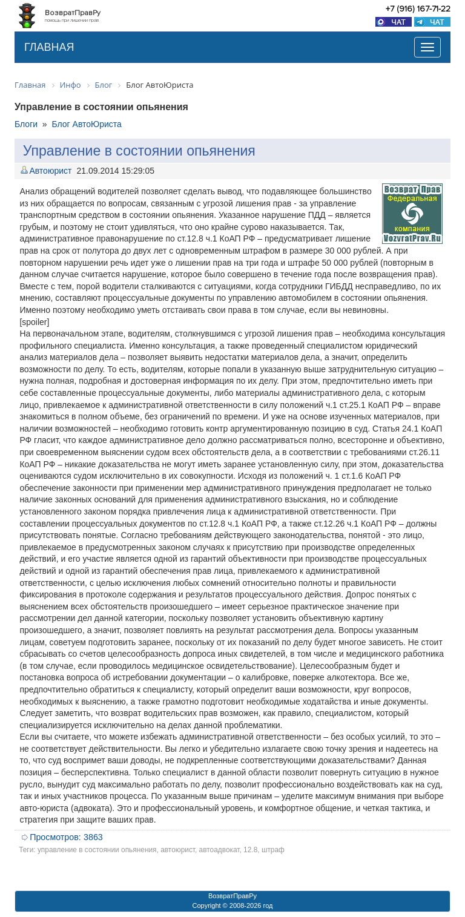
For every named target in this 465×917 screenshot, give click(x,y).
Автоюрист (50, 171)
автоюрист (177, 850)
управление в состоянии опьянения (97, 850)
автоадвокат (219, 850)
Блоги (26, 124)
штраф (273, 850)
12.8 (250, 850)
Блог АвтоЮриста (86, 124)
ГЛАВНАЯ (49, 47)
